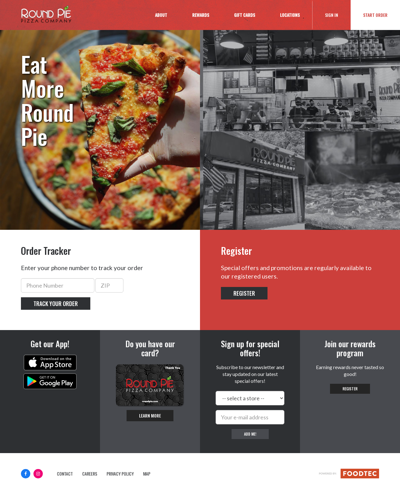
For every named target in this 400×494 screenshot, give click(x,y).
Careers (89, 474)
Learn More (150, 415)
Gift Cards (244, 15)
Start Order (375, 15)
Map (146, 474)
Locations (290, 15)
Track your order (55, 303)
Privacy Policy (120, 474)
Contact (65, 474)
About (161, 15)
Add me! (250, 434)
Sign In (338, 14)
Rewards (200, 15)
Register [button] (244, 293)
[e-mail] (250, 417)
